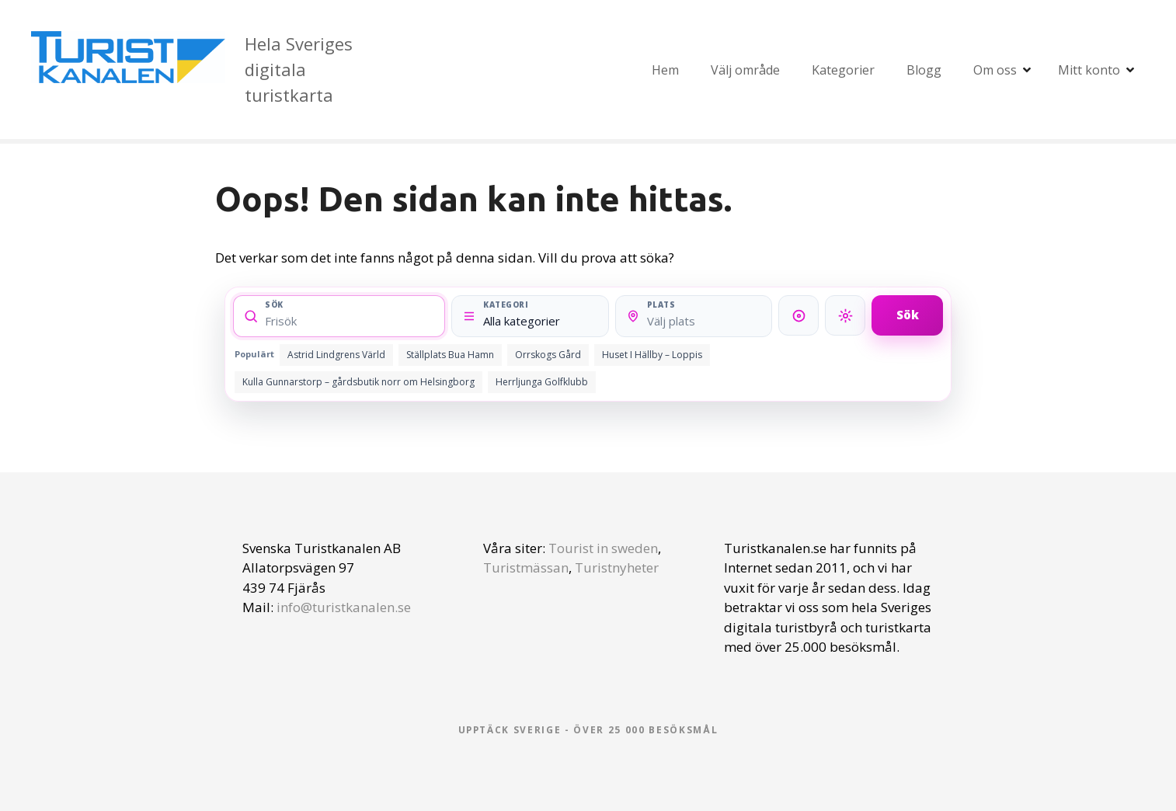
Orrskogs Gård (548, 354)
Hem (665, 69)
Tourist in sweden (603, 548)
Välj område (745, 69)
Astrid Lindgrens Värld (336, 354)
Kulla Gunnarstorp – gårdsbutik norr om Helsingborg (358, 381)
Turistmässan (526, 567)
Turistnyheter (617, 567)
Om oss (995, 69)
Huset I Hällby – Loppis (652, 354)
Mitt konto (1089, 69)
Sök (907, 314)
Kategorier (843, 69)
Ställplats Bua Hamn (450, 354)
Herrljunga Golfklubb (542, 381)
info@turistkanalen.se (344, 607)
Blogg (923, 69)
